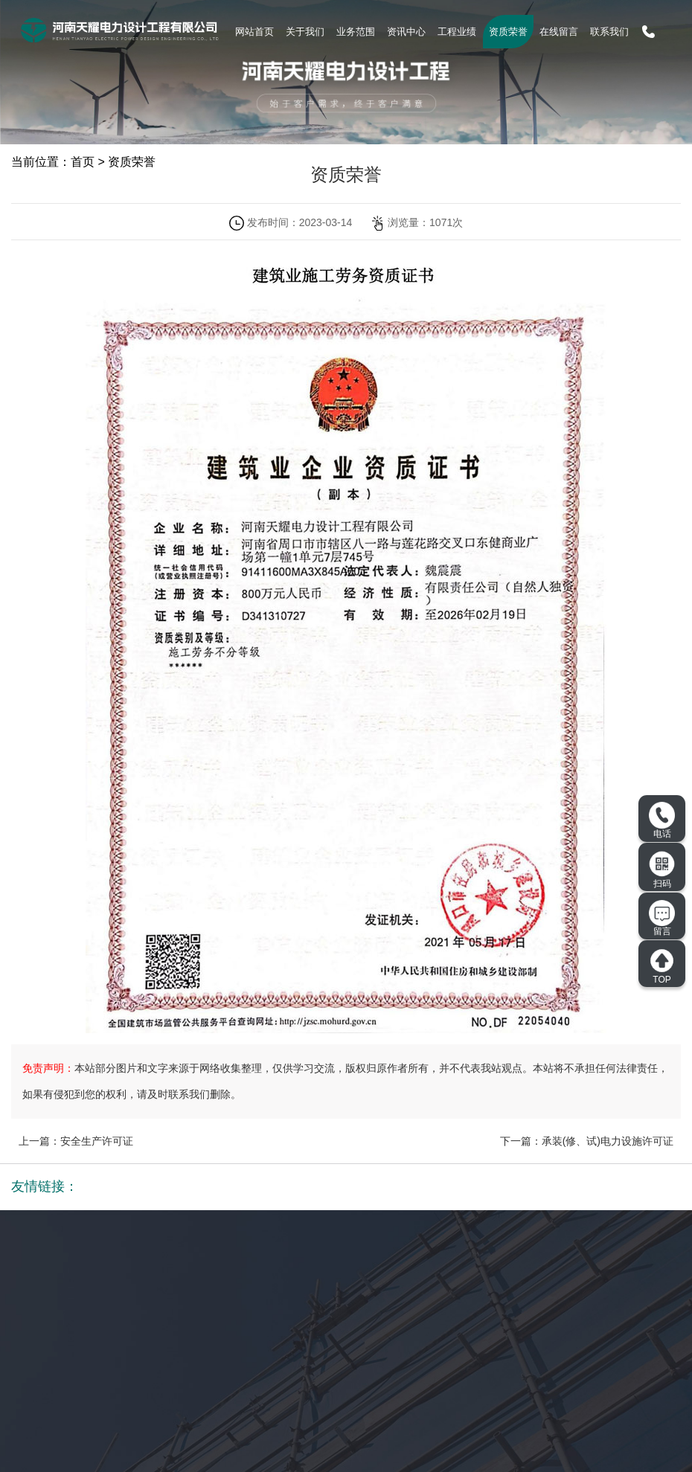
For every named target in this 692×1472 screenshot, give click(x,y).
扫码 (662, 869)
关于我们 (305, 31)
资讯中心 (406, 31)
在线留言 (558, 31)
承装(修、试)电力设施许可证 (607, 1141)
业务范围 (355, 31)
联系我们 (609, 31)
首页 (82, 161)
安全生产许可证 (96, 1141)
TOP (662, 966)
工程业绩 (457, 31)
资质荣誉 (508, 31)
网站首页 (254, 31)
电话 (662, 820)
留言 (662, 918)
